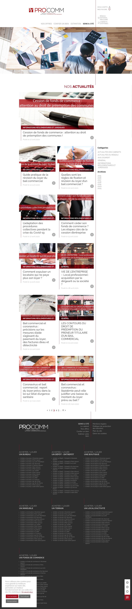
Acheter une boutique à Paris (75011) (96, 474)
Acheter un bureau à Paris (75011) (30, 474)
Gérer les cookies (100, 433)
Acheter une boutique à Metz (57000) (96, 469)
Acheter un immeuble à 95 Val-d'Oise (31, 535)
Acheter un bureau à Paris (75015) (30, 472)
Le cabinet (84, 426)
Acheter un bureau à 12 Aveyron (29, 479)
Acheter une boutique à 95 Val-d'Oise (96, 481)
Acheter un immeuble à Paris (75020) (31, 514)
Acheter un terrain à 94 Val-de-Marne (64, 537)
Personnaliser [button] (12, 601)
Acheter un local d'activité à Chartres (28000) (98, 520)
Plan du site (97, 431)
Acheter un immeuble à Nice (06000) (31, 521)
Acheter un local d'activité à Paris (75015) (97, 527)
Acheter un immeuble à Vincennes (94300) (32, 512)
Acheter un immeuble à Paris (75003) (31, 538)
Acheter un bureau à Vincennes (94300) (31, 458)
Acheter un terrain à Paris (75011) (62, 528)
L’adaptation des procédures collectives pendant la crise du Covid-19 (36, 228)
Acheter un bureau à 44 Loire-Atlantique (32, 461)
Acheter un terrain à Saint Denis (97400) (64, 540)
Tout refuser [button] (24, 596)
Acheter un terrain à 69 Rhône (61, 530)
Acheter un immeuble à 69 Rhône (30, 530)
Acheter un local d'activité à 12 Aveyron (97, 535)
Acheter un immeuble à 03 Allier (29, 531)
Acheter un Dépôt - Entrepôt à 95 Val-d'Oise (66, 485)
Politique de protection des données (102, 427)
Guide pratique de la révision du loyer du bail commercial (35, 177)
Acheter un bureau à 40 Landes (29, 470)
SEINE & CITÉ (88, 24)
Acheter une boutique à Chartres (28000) (97, 465)
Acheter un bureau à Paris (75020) (30, 460)
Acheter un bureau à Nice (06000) (30, 467)
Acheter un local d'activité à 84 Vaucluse (97, 519)
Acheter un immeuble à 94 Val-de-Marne (32, 537)
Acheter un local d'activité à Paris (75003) (97, 540)
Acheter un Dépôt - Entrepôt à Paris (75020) (66, 461)
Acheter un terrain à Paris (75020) (62, 514)
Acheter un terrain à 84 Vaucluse (62, 517)
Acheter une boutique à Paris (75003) (96, 484)
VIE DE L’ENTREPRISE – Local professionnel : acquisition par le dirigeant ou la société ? (75, 278)
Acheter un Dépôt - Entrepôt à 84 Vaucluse (65, 466)
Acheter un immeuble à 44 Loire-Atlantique (33, 515)
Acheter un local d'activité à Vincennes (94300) (99, 512)
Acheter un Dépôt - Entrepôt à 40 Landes (65, 475)
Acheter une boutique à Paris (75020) (96, 460)
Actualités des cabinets (109, 152)
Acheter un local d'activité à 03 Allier (96, 533)
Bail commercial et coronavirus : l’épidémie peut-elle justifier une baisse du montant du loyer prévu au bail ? (74, 392)
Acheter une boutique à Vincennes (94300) (97, 458)
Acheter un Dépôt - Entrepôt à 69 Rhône (65, 480)
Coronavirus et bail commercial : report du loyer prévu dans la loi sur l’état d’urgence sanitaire (36, 390)
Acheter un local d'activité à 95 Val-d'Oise (97, 536)
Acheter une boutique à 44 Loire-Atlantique (98, 461)
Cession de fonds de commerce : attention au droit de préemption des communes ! (54, 134)
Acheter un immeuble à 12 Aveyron (30, 533)
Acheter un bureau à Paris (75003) (30, 484)
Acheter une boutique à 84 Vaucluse (96, 463)
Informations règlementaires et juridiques (107, 165)
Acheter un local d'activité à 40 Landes (96, 526)
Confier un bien (61, 24)
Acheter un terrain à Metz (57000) (62, 522)
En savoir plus (27, 592)
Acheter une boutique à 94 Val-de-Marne (97, 483)
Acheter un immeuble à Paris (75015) (31, 526)
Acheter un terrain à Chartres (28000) (64, 519)
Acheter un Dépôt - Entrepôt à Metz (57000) (66, 473)
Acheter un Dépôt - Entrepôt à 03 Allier (64, 482)
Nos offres (46, 24)
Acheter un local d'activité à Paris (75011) (97, 529)
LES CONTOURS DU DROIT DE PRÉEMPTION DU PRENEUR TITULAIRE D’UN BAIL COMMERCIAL (74, 331)
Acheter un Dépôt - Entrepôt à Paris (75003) (66, 490)
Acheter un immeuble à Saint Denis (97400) (32, 540)
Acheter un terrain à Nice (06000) (62, 521)
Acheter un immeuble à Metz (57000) (31, 522)
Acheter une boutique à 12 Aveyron (95, 479)
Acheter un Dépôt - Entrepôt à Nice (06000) (66, 471)
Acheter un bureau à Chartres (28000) (31, 465)
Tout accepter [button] (12, 596)
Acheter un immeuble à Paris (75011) (31, 528)
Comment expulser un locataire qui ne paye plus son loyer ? (37, 274)
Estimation (76, 24)
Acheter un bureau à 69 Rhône (29, 476)
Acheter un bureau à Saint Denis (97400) (32, 486)
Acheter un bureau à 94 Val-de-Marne (31, 483)
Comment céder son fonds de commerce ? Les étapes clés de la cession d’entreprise (75, 228)
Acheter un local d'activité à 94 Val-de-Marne (98, 538)
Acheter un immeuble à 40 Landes (30, 524)
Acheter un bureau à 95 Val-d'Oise (30, 481)
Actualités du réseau (108, 155)
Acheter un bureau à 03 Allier (29, 477)
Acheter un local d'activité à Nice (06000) (97, 522)
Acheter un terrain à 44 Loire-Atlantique (64, 515)
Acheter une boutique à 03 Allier (94, 477)
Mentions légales (99, 424)
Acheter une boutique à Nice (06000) (96, 467)
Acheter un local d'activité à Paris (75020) (97, 514)
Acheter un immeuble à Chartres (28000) (32, 519)
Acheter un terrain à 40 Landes (62, 524)
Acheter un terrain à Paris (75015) (62, 526)
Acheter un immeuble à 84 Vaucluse (31, 517)
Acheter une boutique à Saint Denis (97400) (98, 486)
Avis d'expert (104, 158)
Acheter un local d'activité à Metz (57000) (97, 524)
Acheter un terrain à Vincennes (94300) (64, 512)
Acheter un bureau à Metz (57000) (30, 469)
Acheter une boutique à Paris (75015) (96, 472)
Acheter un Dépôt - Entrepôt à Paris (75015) (66, 476)
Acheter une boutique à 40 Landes (95, 470)
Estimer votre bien (83, 435)
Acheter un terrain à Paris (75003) (62, 538)
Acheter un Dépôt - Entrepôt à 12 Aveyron (65, 484)
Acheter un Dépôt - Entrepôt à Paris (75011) (65, 478)
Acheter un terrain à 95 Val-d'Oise (62, 535)
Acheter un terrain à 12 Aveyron (62, 533)
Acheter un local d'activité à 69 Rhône (96, 531)
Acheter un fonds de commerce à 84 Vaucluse (34, 571)
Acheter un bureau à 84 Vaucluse (30, 463)
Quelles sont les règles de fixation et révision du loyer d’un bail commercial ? (74, 179)
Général (102, 160)
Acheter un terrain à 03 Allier (61, 531)
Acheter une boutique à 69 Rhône (95, 476)
